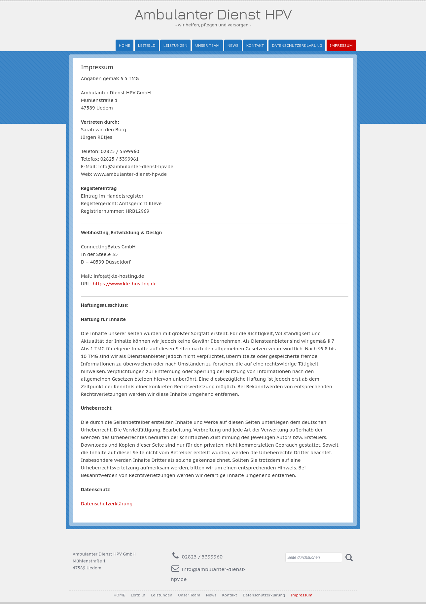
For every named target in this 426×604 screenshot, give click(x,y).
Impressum (341, 45)
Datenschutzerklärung (297, 45)
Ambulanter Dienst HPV (213, 14)
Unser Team (207, 45)
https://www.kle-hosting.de (125, 283)
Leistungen (175, 45)
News (233, 45)
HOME (124, 45)
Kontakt (255, 45)
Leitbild (147, 45)
